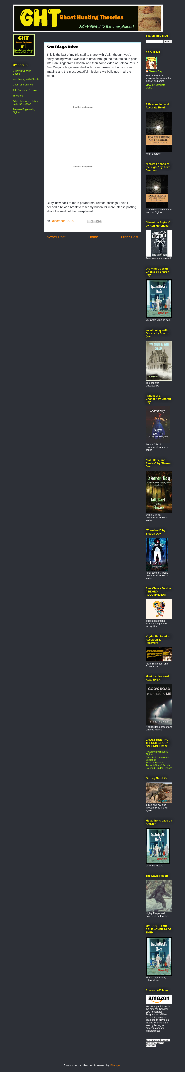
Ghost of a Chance (23, 84)
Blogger (115, 1065)
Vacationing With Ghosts (26, 79)
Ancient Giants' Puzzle (158, 765)
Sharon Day (155, 71)
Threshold (18, 95)
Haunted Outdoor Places (159, 768)
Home (93, 237)
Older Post (129, 237)
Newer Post (56, 237)
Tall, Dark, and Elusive (25, 90)
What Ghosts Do (154, 762)
